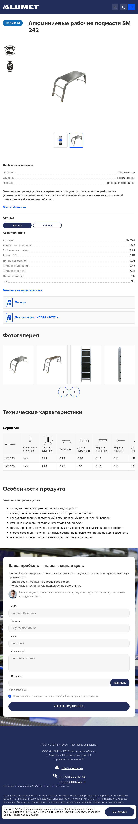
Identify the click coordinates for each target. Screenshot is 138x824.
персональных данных (85, 696)
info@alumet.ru (72, 768)
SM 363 (47, 225)
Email (14, 636)
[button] (63, 392)
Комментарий (18, 651)
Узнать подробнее (69, 706)
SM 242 (17, 225)
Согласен (119, 811)
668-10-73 (72, 777)
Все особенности (14, 207)
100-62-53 (72, 782)
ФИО (14, 606)
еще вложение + (18, 690)
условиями (56, 809)
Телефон (15, 621)
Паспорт (20, 302)
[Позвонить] (123, 7)
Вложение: (16, 676)
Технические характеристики (22, 290)
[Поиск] (115, 7)
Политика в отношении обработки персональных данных (36, 786)
